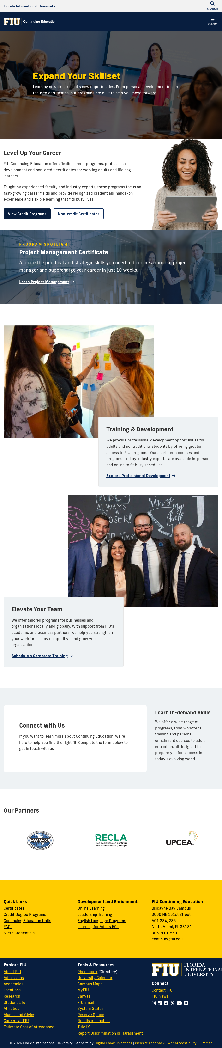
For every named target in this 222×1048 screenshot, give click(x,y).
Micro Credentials (19, 933)
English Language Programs (102, 920)
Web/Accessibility (182, 1043)
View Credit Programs (27, 213)
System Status (90, 1008)
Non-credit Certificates (78, 213)
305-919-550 (164, 933)
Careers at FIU (16, 1020)
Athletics (11, 1008)
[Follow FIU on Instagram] (155, 1003)
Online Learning (91, 908)
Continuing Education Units (27, 920)
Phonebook (87, 971)
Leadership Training (95, 914)
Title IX (84, 1026)
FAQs (8, 926)
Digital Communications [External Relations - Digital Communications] (113, 1043)
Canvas (84, 996)
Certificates (14, 908)
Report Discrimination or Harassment (110, 1033)
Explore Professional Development (138, 475)
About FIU (12, 971)
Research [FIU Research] (12, 996)
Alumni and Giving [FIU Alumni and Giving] (19, 1014)
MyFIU (83, 989)
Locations (12, 989)
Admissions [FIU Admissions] (14, 977)
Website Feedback (150, 1043)
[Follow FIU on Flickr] (187, 1003)
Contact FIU (162, 990)
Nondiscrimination (94, 1020)
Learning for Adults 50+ (98, 926)
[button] (212, 22)
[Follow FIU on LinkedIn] (161, 1003)
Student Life (14, 1002)
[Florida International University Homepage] (29, 6)
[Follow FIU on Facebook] (167, 1003)
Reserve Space (91, 1014)
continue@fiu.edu (167, 939)
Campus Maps (90, 983)
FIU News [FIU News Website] (160, 996)
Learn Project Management (44, 281)
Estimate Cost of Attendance (29, 1026)
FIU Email (86, 1002)
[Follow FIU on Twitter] (173, 1003)
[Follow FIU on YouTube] (180, 1003)
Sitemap (206, 1043)
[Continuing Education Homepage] (30, 21)
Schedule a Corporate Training (40, 655)
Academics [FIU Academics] (13, 983)
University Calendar (95, 977)
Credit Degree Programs (25, 914)
